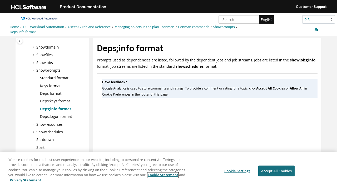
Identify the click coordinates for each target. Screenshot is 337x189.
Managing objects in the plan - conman (144, 27)
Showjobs (44, 62)
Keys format (50, 85)
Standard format (54, 77)
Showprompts (224, 27)
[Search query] (246, 19)
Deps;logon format (56, 116)
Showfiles (44, 54)
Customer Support (311, 6)
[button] (34, 47)
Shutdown (45, 139)
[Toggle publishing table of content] (20, 41)
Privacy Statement (25, 183)
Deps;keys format (55, 100)
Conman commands (193, 27)
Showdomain (47, 47)
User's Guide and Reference (89, 27)
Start (40, 147)
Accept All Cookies (276, 173)
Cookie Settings (237, 173)
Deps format (50, 93)
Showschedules (49, 131)
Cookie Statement (163, 177)
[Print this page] (317, 30)
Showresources (49, 124)
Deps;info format (23, 32)
